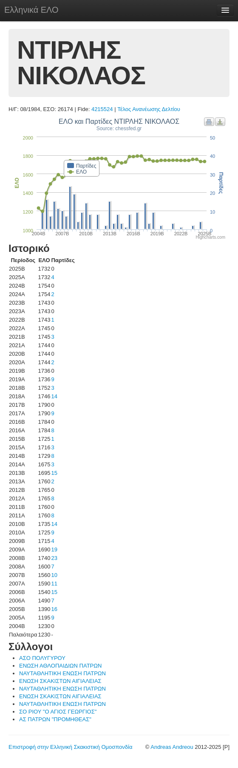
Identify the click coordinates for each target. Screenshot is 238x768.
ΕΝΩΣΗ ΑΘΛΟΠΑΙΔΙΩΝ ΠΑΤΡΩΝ (60, 665)
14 (54, 396)
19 (54, 549)
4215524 (102, 109)
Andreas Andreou (171, 747)
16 (54, 609)
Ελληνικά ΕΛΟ (31, 9)
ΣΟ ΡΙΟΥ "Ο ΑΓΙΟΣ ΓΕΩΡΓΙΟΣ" (57, 711)
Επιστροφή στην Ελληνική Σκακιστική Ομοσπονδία (70, 747)
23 (54, 558)
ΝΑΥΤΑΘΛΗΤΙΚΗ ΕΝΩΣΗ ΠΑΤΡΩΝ (62, 673)
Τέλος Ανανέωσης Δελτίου (148, 109)
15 (54, 473)
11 (54, 583)
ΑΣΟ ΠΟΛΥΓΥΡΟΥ (42, 658)
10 (54, 575)
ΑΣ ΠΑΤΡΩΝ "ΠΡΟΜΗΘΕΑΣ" (55, 719)
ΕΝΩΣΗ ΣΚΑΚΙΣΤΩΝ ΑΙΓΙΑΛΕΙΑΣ (60, 681)
